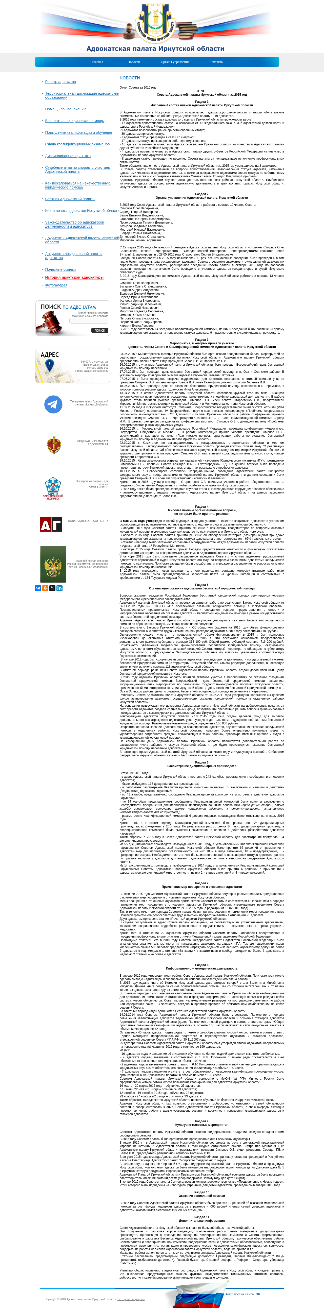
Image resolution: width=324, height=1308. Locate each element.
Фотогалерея (56, 285)
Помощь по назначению (66, 109)
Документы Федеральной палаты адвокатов (74, 256)
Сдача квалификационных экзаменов (77, 144)
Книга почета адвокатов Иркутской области (82, 211)
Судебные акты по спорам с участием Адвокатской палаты (78, 169)
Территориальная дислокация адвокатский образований (82, 95)
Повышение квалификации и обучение (78, 132)
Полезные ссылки (60, 269)
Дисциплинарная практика (68, 156)
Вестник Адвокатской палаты (70, 199)
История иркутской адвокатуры (74, 277)
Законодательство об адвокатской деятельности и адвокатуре (74, 224)
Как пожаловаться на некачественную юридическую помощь (78, 185)
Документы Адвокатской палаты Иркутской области (82, 240)
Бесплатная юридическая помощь (74, 121)
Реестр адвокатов (60, 82)
